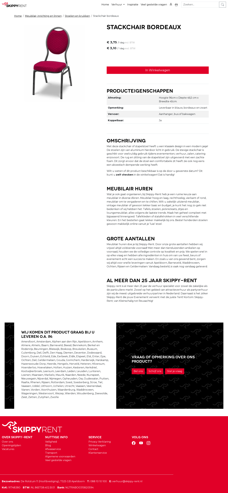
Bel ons (143, 378)
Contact (149, 442)
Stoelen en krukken (77, 15)
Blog (104, 439)
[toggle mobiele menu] (176, 4)
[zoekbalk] (200, 4)
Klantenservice (153, 446)
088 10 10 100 (154, 475)
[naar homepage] (16, 4)
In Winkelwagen (155, 70)
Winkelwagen (153, 439)
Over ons (64, 435)
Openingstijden (68, 439)
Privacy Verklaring (155, 435)
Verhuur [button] (117, 4)
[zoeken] (222, 4)
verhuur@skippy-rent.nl (182, 475)
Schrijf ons (160, 378)
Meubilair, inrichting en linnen (43, 15)
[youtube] (197, 437)
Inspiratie (132, 4)
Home (105, 4)
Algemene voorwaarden (117, 450)
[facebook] (189, 437)
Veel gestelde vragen (154, 4)
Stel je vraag (179, 378)
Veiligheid (107, 435)
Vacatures (65, 442)
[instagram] (204, 437)
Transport (108, 446)
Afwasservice (109, 442)
